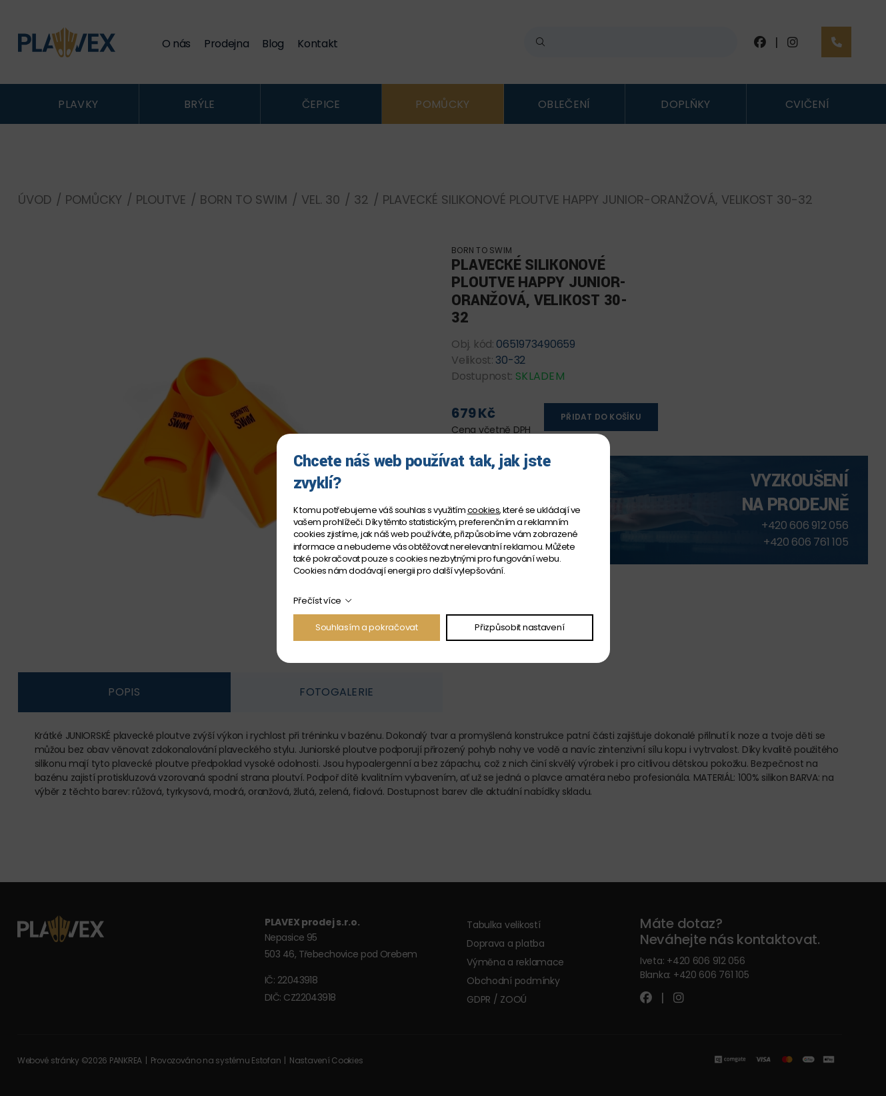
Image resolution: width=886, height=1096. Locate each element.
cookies (483, 510)
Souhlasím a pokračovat (366, 627)
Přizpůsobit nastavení (519, 627)
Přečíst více (317, 600)
